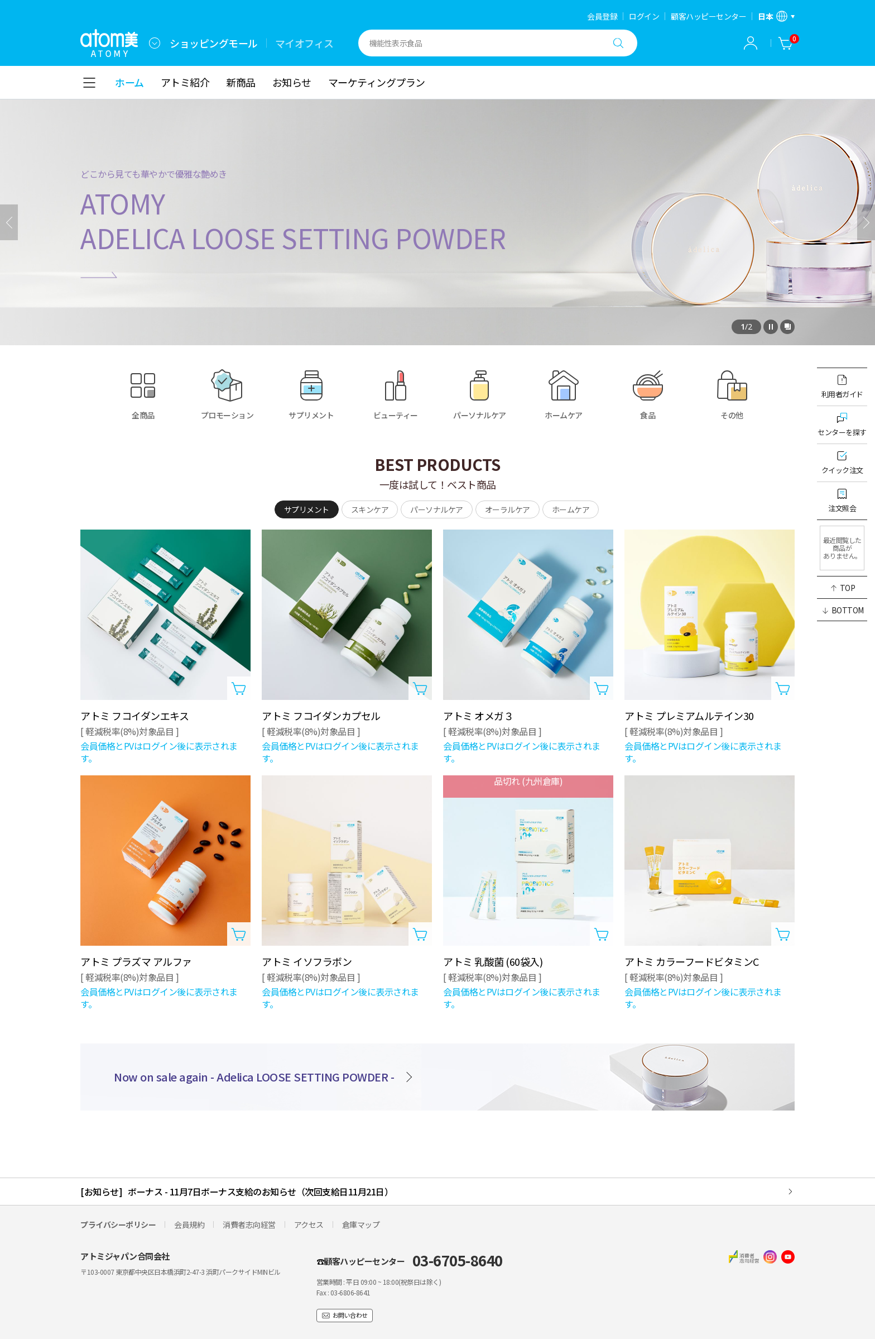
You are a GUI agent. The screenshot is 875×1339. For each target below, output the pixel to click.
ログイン (644, 16)
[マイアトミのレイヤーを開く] (750, 43)
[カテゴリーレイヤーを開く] (89, 83)
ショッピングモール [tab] (214, 43)
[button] (842, 587)
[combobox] (154, 43)
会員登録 (602, 16)
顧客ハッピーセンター (708, 16)
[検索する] (618, 43)
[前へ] (9, 222)
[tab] (307, 509)
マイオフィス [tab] (304, 43)
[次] (866, 222)
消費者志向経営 (249, 1224)
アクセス (309, 1224)
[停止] (770, 327)
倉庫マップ (361, 1224)
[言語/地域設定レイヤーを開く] (776, 16)
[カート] (786, 43)
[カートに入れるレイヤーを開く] (239, 688)
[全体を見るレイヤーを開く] (787, 327)
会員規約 (189, 1224)
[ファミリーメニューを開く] (154, 43)
